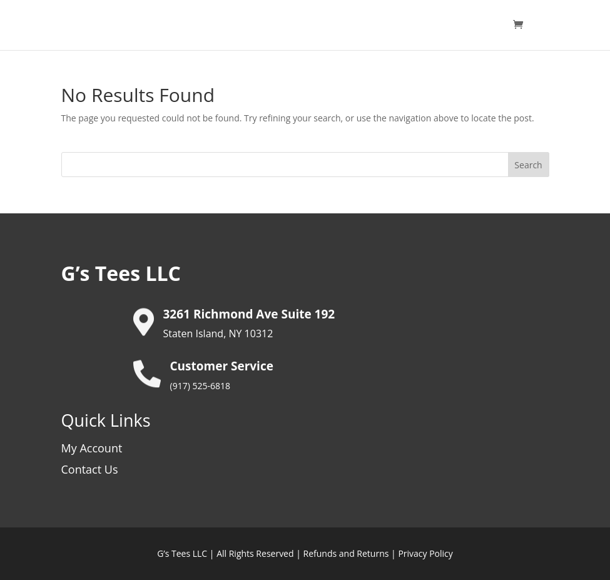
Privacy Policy (425, 553)
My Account (92, 447)
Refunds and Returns (346, 553)
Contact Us (89, 469)
